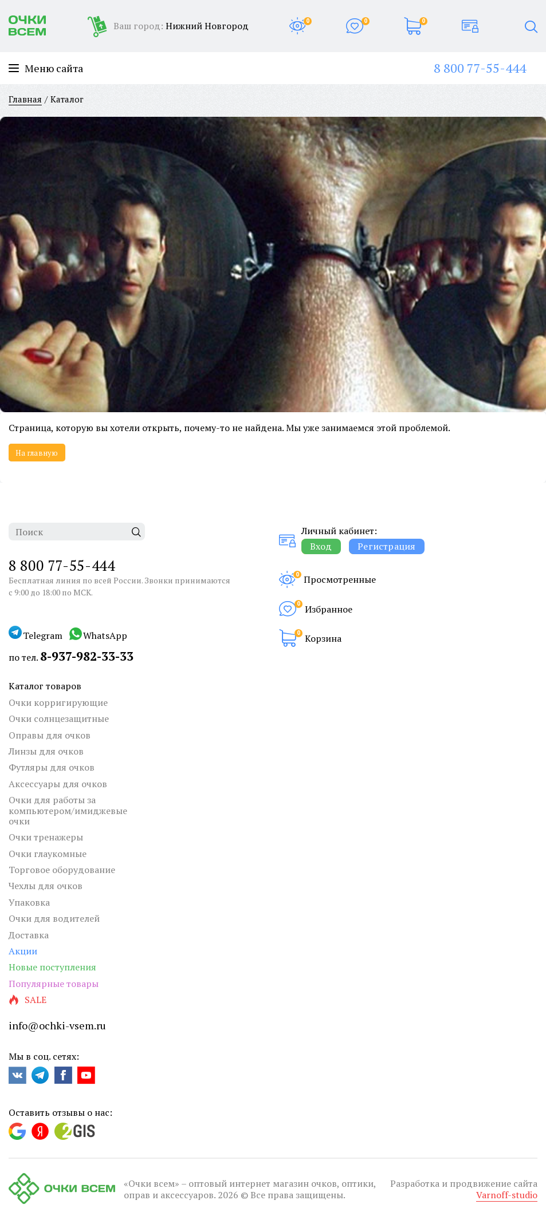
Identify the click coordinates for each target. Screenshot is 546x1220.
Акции (23, 951)
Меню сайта (46, 68)
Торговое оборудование (62, 869)
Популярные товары (54, 983)
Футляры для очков (52, 767)
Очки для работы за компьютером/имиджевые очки (68, 810)
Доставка (29, 935)
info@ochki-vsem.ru (57, 1025)
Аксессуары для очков (58, 784)
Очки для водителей (54, 918)
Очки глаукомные (48, 853)
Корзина (323, 638)
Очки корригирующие (58, 702)
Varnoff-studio (506, 1195)
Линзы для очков (46, 751)
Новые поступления (52, 967)
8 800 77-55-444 (480, 68)
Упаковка (29, 902)
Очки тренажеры (46, 837)
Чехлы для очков (46, 886)
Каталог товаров (45, 686)
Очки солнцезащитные (59, 718)
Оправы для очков (50, 735)
